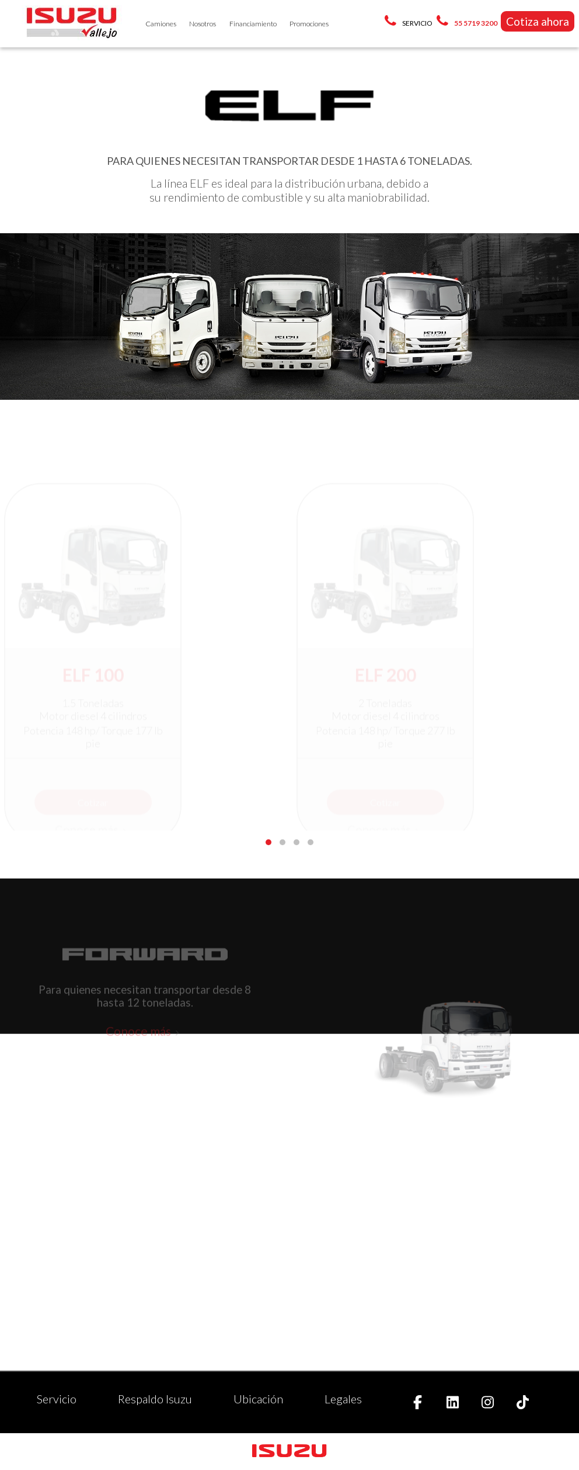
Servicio (56, 1398)
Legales (343, 1398)
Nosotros (202, 23)
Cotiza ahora (537, 21)
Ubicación (258, 1398)
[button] (268, 842)
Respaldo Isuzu (155, 1398)
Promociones (309, 23)
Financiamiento (253, 23)
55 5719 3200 (475, 23)
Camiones (160, 23)
